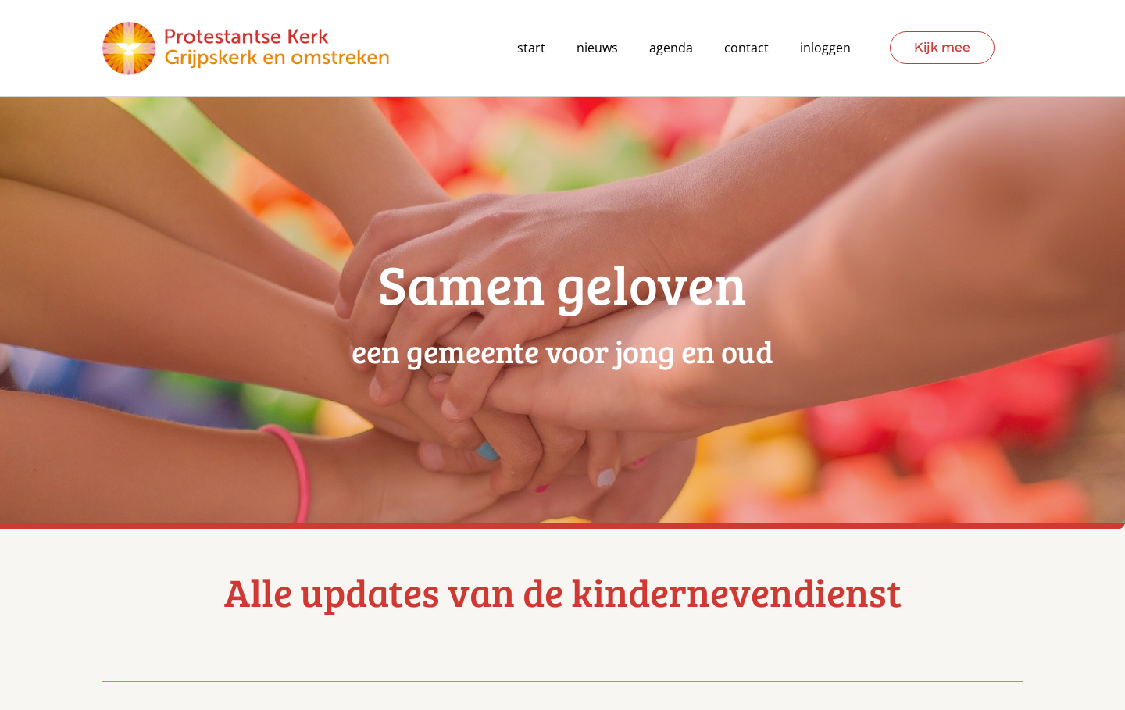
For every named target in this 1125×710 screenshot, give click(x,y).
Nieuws (597, 48)
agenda (671, 48)
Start (531, 48)
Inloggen (825, 48)
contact (746, 48)
